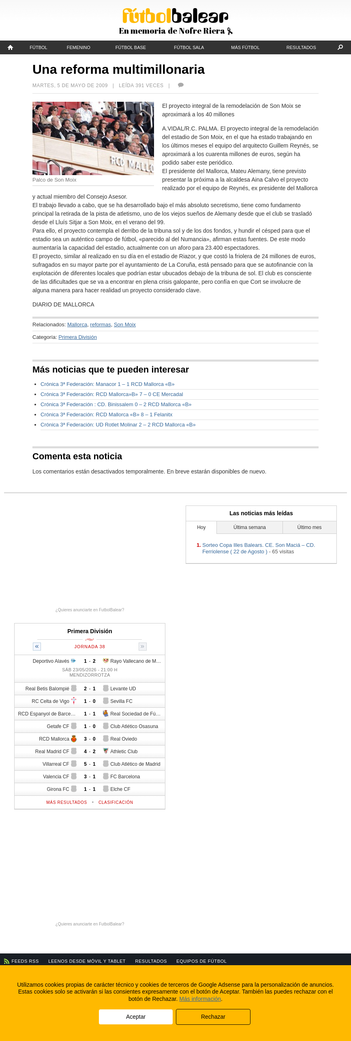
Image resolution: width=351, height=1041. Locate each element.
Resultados (301, 47)
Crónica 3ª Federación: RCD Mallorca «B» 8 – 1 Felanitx (107, 414)
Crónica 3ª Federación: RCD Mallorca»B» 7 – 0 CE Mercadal (112, 394)
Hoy (201, 527)
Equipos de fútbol (201, 961)
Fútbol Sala (189, 47)
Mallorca (77, 324)
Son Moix (125, 324)
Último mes (309, 527)
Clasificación (115, 802)
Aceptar (136, 1016)
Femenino (78, 47)
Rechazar (213, 1016)
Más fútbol (245, 47)
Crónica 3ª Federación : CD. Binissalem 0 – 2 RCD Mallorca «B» (116, 404)
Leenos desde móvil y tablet (87, 961)
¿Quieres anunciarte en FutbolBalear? (90, 610)
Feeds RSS (25, 961)
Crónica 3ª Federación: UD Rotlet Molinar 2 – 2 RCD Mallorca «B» (118, 425)
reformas (100, 324)
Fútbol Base (131, 47)
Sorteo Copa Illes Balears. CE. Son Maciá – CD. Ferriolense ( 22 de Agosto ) (258, 548)
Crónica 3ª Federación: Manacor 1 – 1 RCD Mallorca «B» (108, 384)
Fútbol (38, 47)
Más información (200, 999)
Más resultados (66, 802)
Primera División (77, 337)
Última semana (249, 527)
